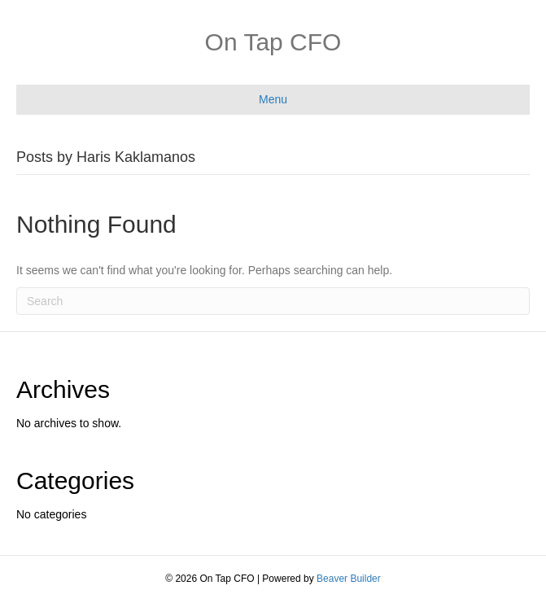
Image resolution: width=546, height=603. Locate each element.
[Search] (273, 301)
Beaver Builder (349, 578)
